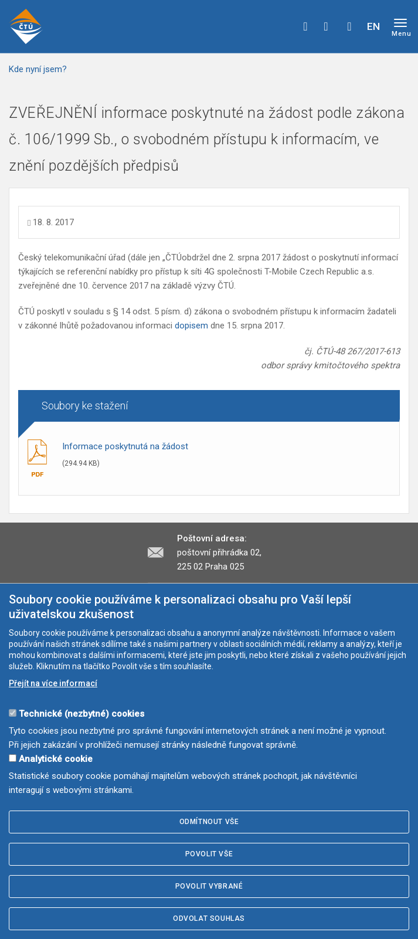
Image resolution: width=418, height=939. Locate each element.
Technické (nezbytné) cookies (81, 714)
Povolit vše (209, 854)
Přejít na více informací (53, 683)
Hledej (349, 26)
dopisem (192, 325)
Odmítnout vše (209, 822)
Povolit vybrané (209, 886)
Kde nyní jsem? (38, 69)
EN (373, 26)
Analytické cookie (56, 759)
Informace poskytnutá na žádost (125, 446)
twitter (326, 26)
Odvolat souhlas (209, 918)
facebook (305, 26)
